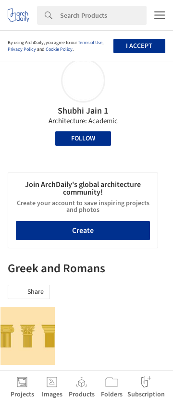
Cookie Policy (59, 49)
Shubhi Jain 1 (83, 111)
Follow (83, 138)
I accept (139, 46)
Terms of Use (90, 42)
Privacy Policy (22, 49)
